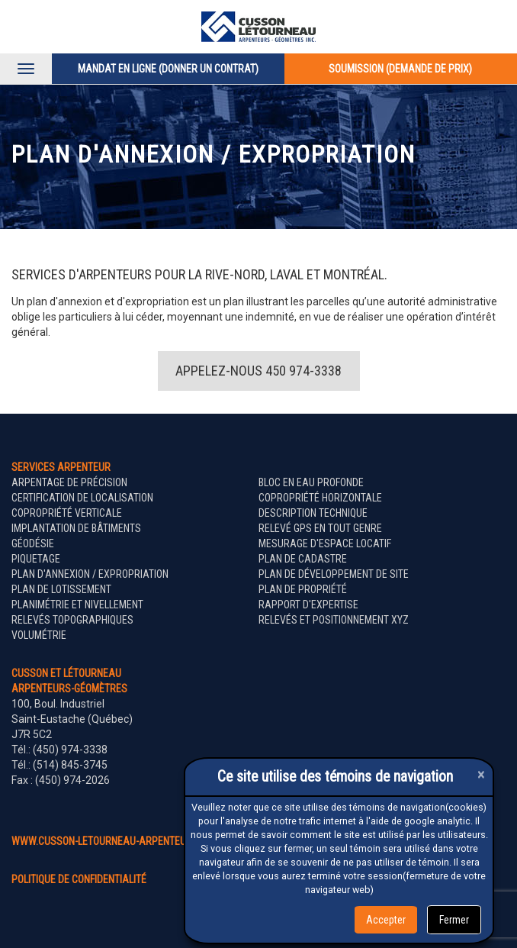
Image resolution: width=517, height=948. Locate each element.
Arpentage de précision (69, 482)
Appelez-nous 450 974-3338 (258, 371)
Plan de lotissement (61, 589)
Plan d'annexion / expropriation (90, 574)
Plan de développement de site (333, 574)
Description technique (313, 513)
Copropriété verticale (66, 513)
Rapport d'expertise (308, 604)
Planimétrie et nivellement (77, 604)
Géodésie (32, 543)
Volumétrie (38, 635)
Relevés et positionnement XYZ (333, 620)
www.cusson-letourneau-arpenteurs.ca (112, 841)
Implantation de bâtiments (76, 528)
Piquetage (35, 559)
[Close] (481, 774)
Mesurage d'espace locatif (324, 543)
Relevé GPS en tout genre (320, 528)
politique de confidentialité (78, 879)
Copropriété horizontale (320, 498)
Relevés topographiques (72, 620)
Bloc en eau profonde (311, 482)
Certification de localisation (82, 498)
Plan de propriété (302, 589)
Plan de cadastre (302, 559)
